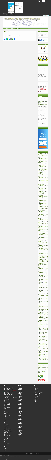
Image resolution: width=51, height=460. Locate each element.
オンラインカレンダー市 (38, 391)
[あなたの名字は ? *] (43, 139)
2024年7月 (20, 397)
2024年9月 (20, 395)
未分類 (35, 400)
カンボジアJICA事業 (37, 395)
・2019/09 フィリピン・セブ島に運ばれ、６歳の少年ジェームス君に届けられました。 (43, 329)
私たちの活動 (17, 28)
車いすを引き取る (6, 438)
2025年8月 (20, 390)
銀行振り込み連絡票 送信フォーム (8, 429)
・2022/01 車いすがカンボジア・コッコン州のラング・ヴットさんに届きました (43, 254)
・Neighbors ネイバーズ (41, 365)
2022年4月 (20, 416)
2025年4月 (20, 391)
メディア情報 (36, 396)
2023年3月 (20, 408)
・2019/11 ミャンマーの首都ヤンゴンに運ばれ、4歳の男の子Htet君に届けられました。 (43, 327)
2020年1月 (20, 431)
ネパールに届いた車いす (7, 399)
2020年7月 (20, 428)
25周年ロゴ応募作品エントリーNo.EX (8, 393)
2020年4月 (20, 429)
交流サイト (5, 405)
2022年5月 (20, 415)
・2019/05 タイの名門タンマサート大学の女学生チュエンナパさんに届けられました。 (43, 347)
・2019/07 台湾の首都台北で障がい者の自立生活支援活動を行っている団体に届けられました (43, 337)
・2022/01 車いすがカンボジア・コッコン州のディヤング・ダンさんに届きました (43, 262)
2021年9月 (20, 419)
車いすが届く (5, 426)
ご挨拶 (35, 389)
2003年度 (5, 420)
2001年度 (5, 418)
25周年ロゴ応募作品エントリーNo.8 (8, 392)
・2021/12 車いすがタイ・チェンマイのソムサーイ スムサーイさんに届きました (43, 264)
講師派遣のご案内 (6, 424)
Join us (4, 445)
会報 (35, 397)
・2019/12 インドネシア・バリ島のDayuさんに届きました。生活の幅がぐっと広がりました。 (43, 324)
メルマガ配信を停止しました (7, 404)
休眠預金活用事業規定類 (7, 407)
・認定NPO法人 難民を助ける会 (42, 370)
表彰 (4, 423)
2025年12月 (20, 388)
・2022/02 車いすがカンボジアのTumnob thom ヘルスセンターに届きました (43, 252)
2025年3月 (20, 392)
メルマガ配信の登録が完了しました (8, 403)
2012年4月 (20, 434)
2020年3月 (20, 430)
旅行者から (36, 399)
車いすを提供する (6, 437)
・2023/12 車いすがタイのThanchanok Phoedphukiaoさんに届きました (43, 199)
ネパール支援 (5, 400)
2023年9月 (20, 403)
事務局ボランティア (6, 433)
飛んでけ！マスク (37, 393)
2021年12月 (20, 418)
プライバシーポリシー (6, 401)
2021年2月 (20, 423)
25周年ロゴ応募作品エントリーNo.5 (8, 389)
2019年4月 (20, 433)
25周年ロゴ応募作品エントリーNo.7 (8, 391)
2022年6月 (20, 414)
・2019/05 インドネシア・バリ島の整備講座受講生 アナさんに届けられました (43, 344)
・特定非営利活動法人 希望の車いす (42, 369)
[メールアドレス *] (43, 144)
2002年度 (5, 419)
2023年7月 (20, 405)
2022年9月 (20, 412)
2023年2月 (20, 409)
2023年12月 (20, 401)
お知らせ (36, 388)
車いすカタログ (6, 427)
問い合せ (5, 409)
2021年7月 (20, 420)
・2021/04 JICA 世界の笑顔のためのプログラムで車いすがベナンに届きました (43, 278)
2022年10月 (20, 411)
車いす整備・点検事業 (6, 428)
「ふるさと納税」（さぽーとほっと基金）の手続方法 (10, 397)
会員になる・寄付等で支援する (8, 435)
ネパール (5, 411)
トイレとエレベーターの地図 (38, 392)
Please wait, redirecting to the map (8, 395)
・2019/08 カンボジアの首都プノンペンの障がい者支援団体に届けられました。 (43, 335)
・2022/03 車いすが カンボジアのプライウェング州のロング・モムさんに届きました (43, 249)
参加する (12, 28)
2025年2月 (20, 393)
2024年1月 (20, 400)
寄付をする (5, 442)
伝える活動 (5, 408)
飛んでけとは (8, 28)
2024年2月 (20, 399)
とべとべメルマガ (37, 390)
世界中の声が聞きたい (6, 443)
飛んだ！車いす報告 (6, 430)
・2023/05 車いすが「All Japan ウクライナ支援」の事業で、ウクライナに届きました (43, 222)
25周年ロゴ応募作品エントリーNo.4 (8, 388)
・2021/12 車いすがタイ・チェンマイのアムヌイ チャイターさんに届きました (43, 269)
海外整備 (5, 410)
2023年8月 (20, 404)
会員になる (5, 441)
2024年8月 (20, 396)
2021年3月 (20, 422)
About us (5, 444)
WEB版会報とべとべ (6, 396)
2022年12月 (20, 410)
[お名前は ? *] (43, 142)
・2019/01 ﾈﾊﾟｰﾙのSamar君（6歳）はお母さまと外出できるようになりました (43, 359)
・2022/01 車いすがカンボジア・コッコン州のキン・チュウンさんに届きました (43, 258)
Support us (5, 446)
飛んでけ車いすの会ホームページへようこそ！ (9, 431)
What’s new (5, 447)
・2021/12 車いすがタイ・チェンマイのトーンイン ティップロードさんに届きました (43, 267)
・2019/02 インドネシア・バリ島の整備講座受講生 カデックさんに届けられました (43, 357)
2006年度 (5, 422)
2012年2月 (20, 435)
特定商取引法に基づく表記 (7, 415)
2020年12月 (20, 424)
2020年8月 (20, 427)
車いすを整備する (6, 439)
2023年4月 (20, 407)
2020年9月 (20, 426)
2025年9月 (20, 389)
